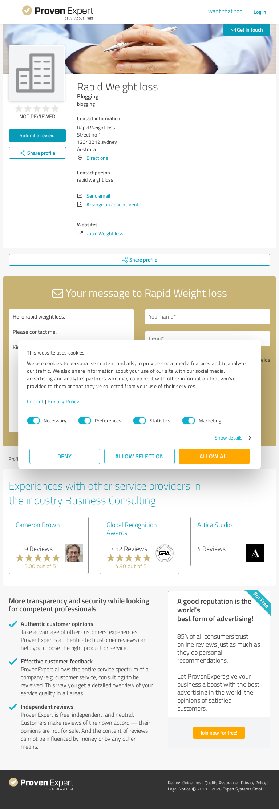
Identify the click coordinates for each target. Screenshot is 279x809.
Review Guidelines (184, 783)
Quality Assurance (221, 783)
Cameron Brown (38, 524)
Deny (65, 456)
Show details (226, 437)
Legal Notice (179, 789)
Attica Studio (214, 524)
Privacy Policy (66, 401)
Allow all (214, 456)
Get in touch (247, 29)
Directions (97, 157)
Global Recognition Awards (131, 528)
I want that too (223, 11)
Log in (260, 11)
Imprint (37, 401)
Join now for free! (219, 732)
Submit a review (37, 135)
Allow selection (139, 456)
